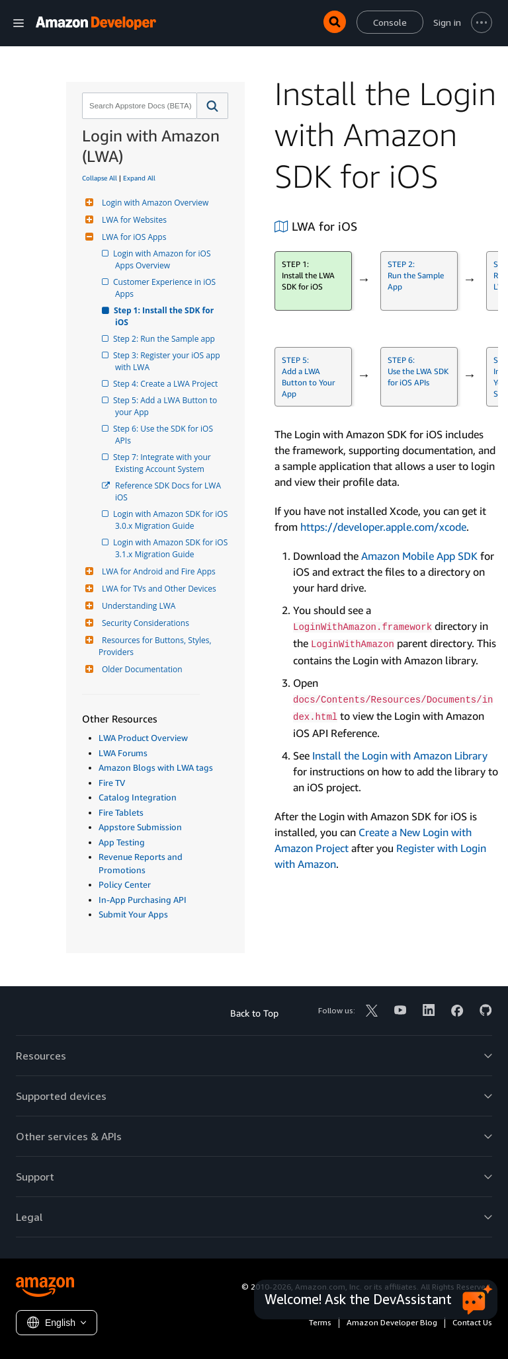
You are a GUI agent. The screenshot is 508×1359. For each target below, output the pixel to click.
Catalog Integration (138, 797)
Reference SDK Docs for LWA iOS (169, 491)
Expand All (139, 178)
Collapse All (99, 178)
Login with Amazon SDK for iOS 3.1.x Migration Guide (172, 548)
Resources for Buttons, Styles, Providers (156, 646)
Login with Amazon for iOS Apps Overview (164, 259)
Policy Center (125, 884)
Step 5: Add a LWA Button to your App (167, 406)
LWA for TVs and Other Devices (157, 588)
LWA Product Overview (143, 737)
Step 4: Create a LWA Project (166, 383)
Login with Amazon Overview (153, 202)
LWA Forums (123, 753)
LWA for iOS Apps (132, 237)
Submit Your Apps (133, 914)
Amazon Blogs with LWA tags (156, 767)
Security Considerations (144, 623)
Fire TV (112, 782)
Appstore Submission (140, 827)
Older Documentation (141, 669)
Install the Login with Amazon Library (399, 755)
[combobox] (138, 106)
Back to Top (254, 1013)
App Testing (122, 842)
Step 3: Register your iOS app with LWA (168, 361)
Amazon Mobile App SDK (419, 556)
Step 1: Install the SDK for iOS (165, 316)
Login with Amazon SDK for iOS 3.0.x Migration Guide (172, 519)
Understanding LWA (137, 605)
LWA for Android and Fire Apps (157, 571)
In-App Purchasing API (143, 899)
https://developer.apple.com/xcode (383, 526)
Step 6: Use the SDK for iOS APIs (165, 434)
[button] (212, 106)
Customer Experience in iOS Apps (166, 287)
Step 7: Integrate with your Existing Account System (164, 463)
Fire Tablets (121, 812)
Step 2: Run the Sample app (165, 338)
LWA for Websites (133, 219)
